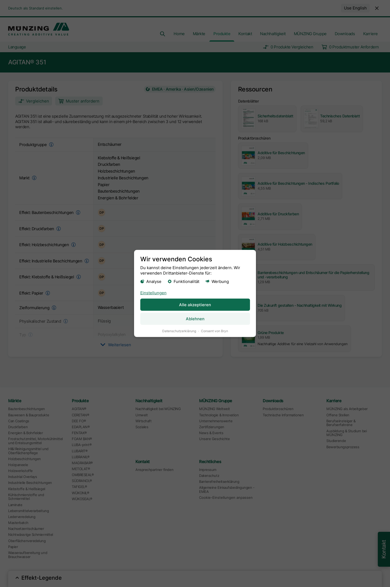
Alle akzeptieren (195, 304)
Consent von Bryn (214, 331)
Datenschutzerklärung (179, 331)
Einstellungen (153, 292)
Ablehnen (195, 318)
